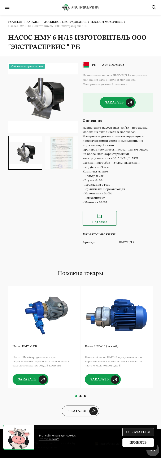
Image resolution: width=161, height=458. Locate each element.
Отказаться (138, 432)
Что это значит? (49, 439)
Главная (15, 21)
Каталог (33, 21)
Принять (138, 442)
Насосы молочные (107, 21)
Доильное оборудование (65, 21)
